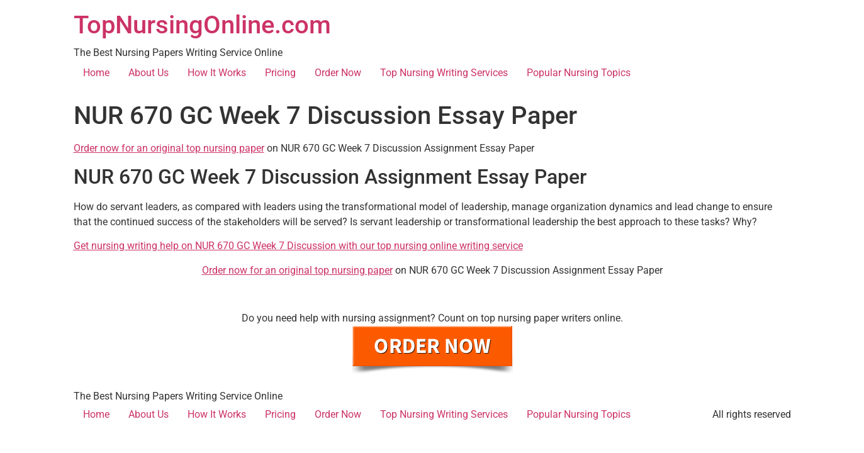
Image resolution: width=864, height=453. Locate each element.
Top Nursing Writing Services (444, 73)
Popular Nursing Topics (579, 73)
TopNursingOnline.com (202, 25)
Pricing (280, 73)
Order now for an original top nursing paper (169, 148)
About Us (148, 73)
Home (96, 73)
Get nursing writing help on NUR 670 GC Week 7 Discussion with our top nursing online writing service (298, 246)
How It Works (217, 73)
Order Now (338, 73)
